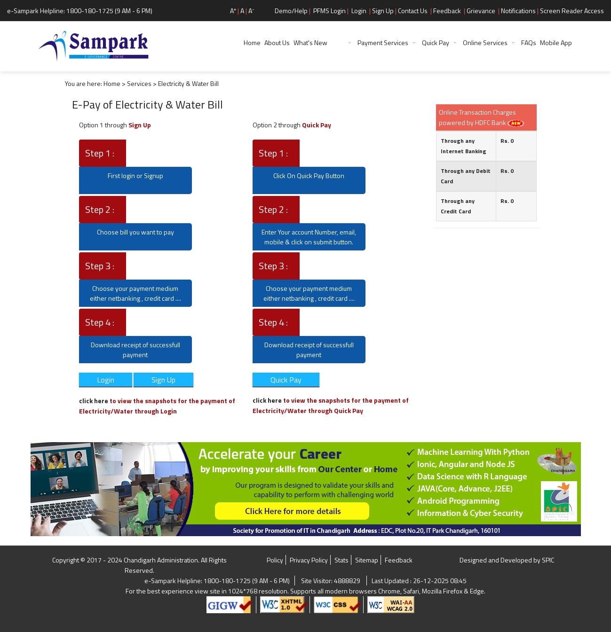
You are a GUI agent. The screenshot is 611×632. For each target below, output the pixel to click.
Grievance (481, 11)
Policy (275, 560)
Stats (341, 560)
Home (252, 42)
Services (139, 83)
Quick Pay (435, 42)
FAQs (528, 42)
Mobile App (556, 42)
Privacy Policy (309, 560)
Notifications (518, 11)
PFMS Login (329, 11)
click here (94, 401)
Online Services (485, 42)
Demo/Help (291, 11)
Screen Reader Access (572, 11)
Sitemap (366, 560)
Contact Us (413, 11)
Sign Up (383, 11)
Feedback (447, 11)
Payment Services (382, 42)
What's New (319, 42)
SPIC (548, 560)
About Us (277, 42)
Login (358, 11)
